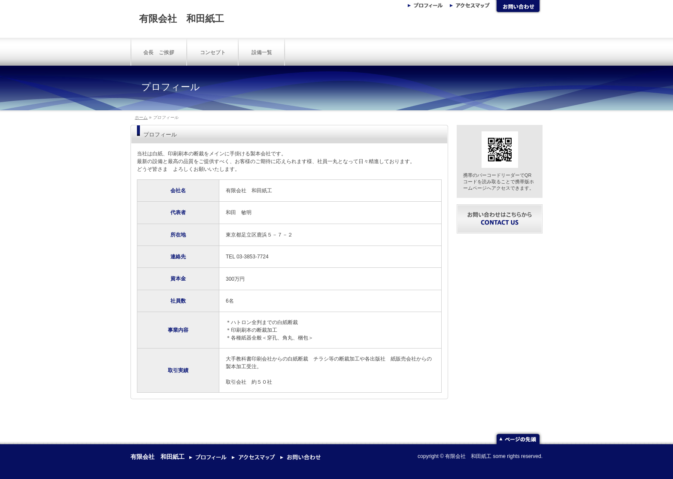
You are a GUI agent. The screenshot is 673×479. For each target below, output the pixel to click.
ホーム (141, 117)
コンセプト (213, 52)
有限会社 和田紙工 (181, 18)
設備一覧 (262, 52)
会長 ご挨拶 (158, 52)
